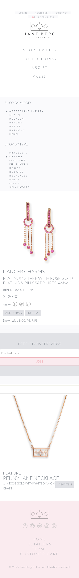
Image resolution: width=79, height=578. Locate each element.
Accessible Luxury (26, 111)
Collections (39, 59)
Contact (62, 13)
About (40, 67)
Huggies (16, 171)
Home (39, 539)
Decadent (17, 118)
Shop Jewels (39, 50)
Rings (14, 183)
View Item (65, 484)
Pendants (18, 179)
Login (23, 13)
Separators (19, 187)
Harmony (17, 130)
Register (41, 13)
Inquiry (33, 312)
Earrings (17, 160)
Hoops (15, 168)
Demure (15, 122)
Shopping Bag (44, 17)
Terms (39, 549)
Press (39, 76)
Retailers (39, 544)
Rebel (14, 134)
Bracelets (18, 152)
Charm (14, 114)
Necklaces (18, 175)
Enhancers (18, 164)
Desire (15, 126)
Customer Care (39, 554)
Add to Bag (13, 312)
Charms (16, 156)
